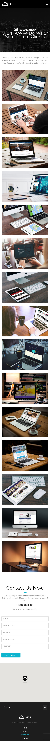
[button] (25, 679)
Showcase (25, 735)
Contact (25, 738)
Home (25, 728)
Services (25, 731)
